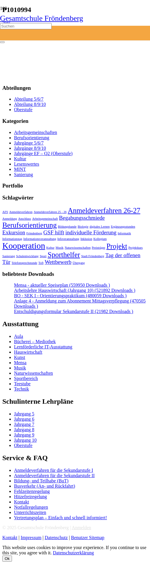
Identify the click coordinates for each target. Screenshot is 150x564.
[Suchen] (26, 26)
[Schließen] (2, 42)
